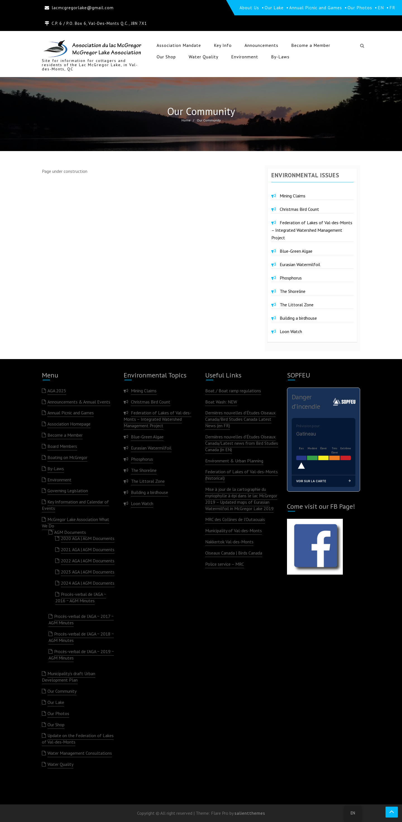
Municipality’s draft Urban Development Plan (68, 677)
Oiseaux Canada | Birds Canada (233, 553)
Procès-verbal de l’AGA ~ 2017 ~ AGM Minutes (81, 619)
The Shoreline (292, 291)
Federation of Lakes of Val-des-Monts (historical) (241, 475)
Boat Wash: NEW (221, 402)
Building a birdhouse (298, 318)
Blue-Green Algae (296, 251)
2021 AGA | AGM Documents (87, 549)
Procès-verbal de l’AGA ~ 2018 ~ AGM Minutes (81, 637)
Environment (244, 56)
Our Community (61, 691)
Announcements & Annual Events (78, 402)
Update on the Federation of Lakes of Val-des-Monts (78, 739)
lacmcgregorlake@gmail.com (83, 7)
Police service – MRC (224, 564)
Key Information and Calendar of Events (75, 505)
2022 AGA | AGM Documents (87, 560)
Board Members (62, 446)
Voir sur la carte (323, 481)
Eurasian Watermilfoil (300, 264)
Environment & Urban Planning (234, 460)
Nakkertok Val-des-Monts (229, 541)
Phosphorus (291, 278)
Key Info (223, 45)
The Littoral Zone (297, 304)
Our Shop (166, 56)
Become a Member (310, 45)
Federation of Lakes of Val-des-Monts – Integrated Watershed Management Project (311, 230)
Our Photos (58, 713)
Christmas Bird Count (299, 209)
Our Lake (55, 702)
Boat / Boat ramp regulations (233, 390)
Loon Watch (291, 331)
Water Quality (203, 56)
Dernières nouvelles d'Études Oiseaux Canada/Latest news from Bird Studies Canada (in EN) (241, 443)
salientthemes (249, 813)
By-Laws (280, 56)
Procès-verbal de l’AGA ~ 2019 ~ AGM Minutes (81, 655)
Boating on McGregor (67, 457)
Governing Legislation (67, 490)
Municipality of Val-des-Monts (233, 530)
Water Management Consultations (79, 753)
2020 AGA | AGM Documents (87, 538)
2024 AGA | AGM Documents (87, 583)
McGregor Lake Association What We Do (75, 523)
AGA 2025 (56, 390)
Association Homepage (68, 424)
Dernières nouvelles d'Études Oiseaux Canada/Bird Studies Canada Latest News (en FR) (240, 419)
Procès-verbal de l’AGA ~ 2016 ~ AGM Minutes (80, 597)
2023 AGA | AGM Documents (87, 572)
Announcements (261, 45)
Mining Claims (292, 196)
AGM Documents (70, 532)
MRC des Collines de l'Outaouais (235, 519)
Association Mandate (179, 45)
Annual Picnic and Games (70, 412)
